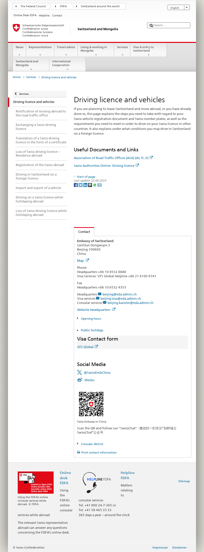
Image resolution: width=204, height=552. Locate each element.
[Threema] (90, 184)
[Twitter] (81, 184)
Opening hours (90, 318)
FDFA (63, 6)
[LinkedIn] (85, 184)
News (19, 51)
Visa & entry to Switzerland (149, 51)
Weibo (90, 380)
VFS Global (87, 347)
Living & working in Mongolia (96, 51)
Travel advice (66, 51)
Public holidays (92, 330)
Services (122, 51)
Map (83, 261)
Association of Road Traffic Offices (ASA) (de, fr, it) (113, 158)
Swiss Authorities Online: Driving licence (106, 166)
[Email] (100, 184)
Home (16, 77)
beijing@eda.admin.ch (119, 294)
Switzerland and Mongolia (31, 65)
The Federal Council (33, 6)
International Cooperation (68, 65)
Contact (82, 232)
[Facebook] (76, 184)
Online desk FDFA (65, 477)
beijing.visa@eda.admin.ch (121, 298)
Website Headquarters (96, 310)
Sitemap (184, 481)
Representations (40, 51)
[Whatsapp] (95, 184)
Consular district (91, 444)
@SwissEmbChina (97, 372)
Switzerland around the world (100, 6)
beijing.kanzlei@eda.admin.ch (130, 303)
